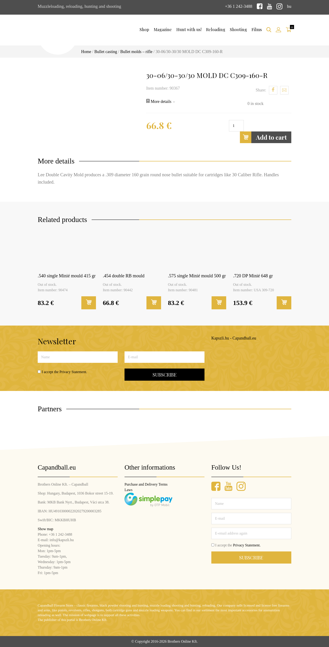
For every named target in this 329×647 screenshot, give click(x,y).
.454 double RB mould (123, 275)
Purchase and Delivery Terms (146, 484)
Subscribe (165, 374)
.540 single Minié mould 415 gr (67, 275)
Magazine (163, 29)
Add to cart (263, 137)
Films (257, 29)
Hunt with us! (189, 29)
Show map (45, 529)
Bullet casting (105, 51)
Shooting (238, 29)
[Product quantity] (236, 125)
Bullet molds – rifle (136, 51)
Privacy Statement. (73, 372)
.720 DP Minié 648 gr (253, 275)
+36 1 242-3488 (238, 6)
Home (86, 51)
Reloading (215, 29)
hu (289, 6)
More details (160, 101)
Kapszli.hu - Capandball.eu (233, 338)
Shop (144, 29)
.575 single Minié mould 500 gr (197, 275)
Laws (129, 490)
